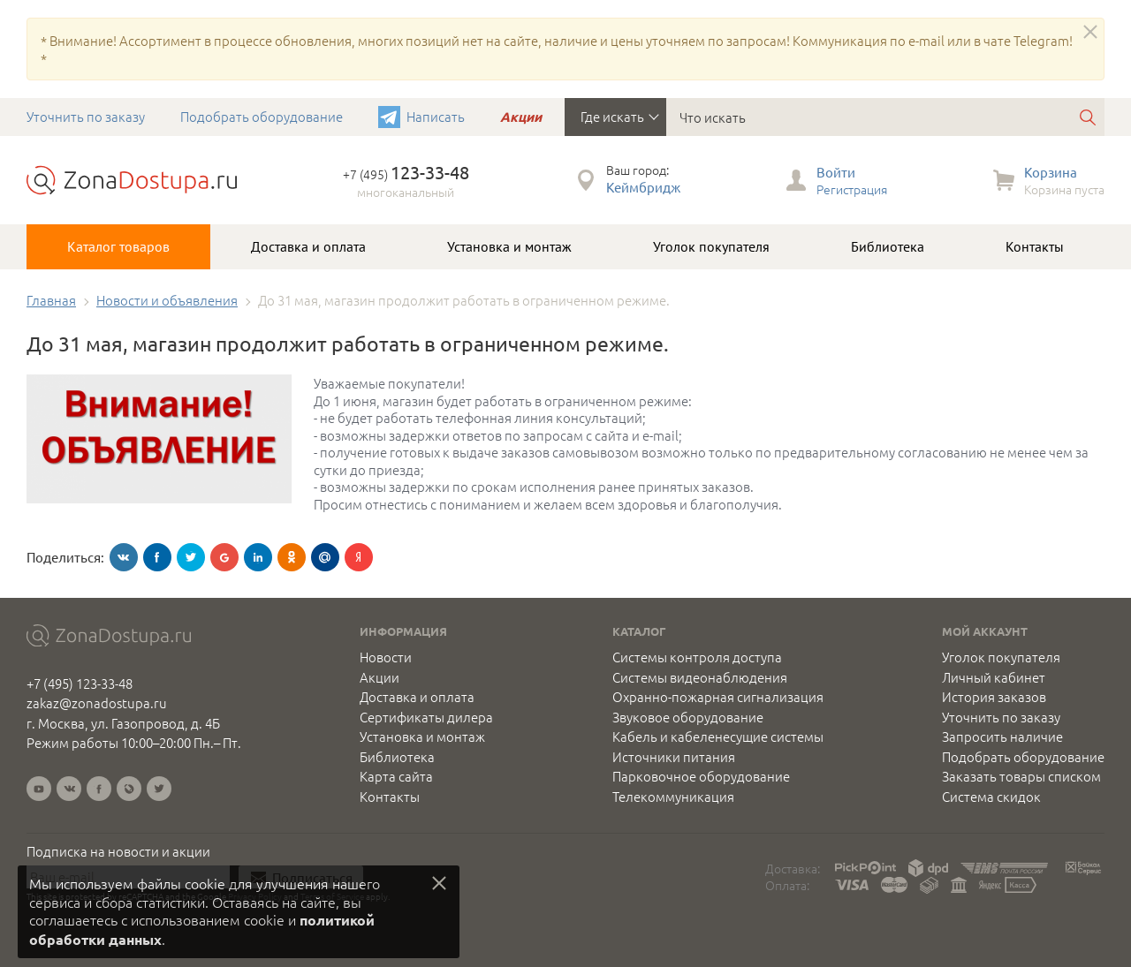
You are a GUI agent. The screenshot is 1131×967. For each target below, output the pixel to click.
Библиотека (887, 246)
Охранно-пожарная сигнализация (718, 697)
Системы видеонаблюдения (699, 677)
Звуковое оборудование (687, 717)
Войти (835, 171)
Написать (435, 116)
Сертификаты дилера (426, 717)
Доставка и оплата (308, 246)
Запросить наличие (1002, 736)
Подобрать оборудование (261, 116)
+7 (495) (406, 174)
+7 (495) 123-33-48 (80, 683)
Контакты (1035, 246)
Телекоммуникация (673, 796)
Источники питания (673, 757)
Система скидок (991, 796)
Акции (521, 116)
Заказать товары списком (1021, 776)
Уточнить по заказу (86, 116)
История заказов (994, 697)
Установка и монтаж (509, 246)
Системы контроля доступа (697, 657)
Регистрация (851, 189)
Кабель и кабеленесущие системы (718, 736)
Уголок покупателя (711, 246)
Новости (386, 657)
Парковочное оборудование (701, 776)
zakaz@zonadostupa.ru (97, 702)
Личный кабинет (993, 677)
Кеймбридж (643, 186)
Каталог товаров (118, 246)
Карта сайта (396, 776)
